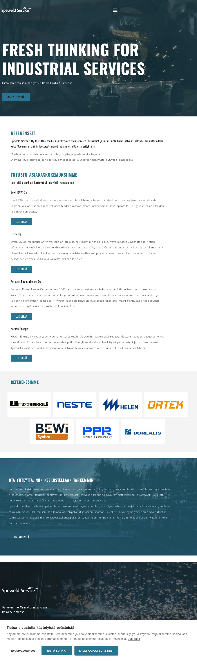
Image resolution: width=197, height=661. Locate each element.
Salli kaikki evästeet (96, 650)
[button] (115, 10)
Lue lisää (134, 638)
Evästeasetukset (23, 650)
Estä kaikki (57, 650)
